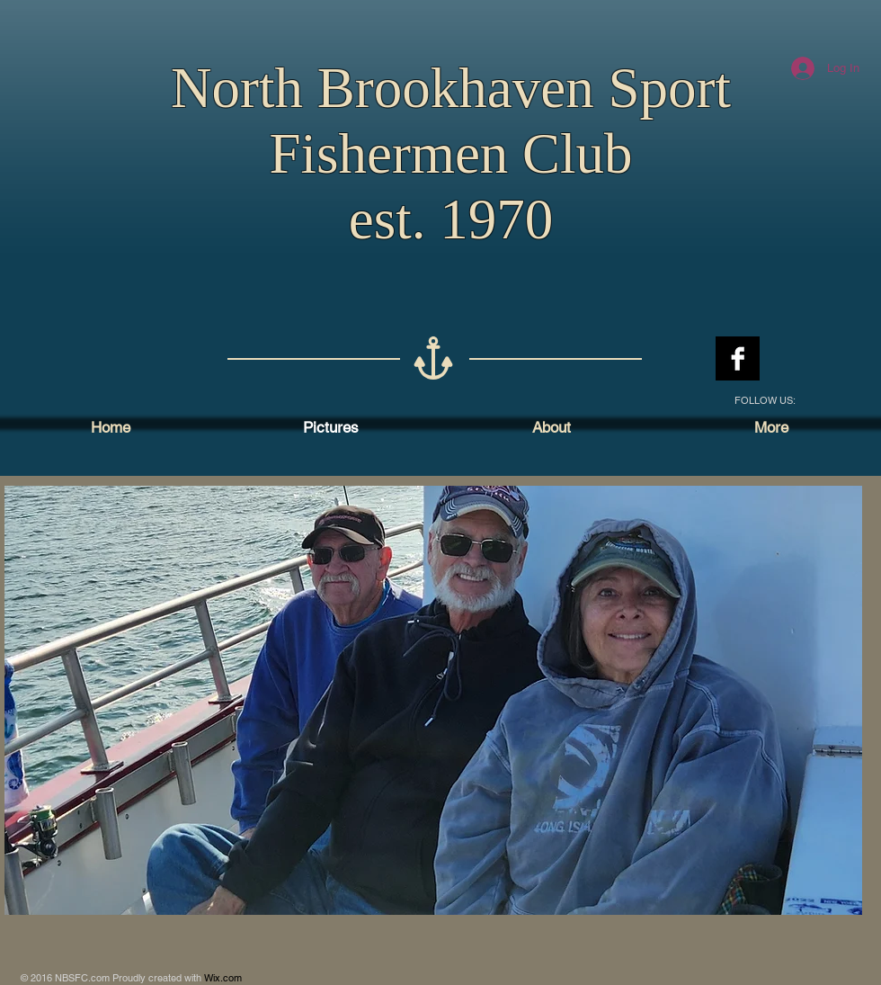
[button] (433, 700)
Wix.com (223, 978)
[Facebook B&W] (738, 358)
